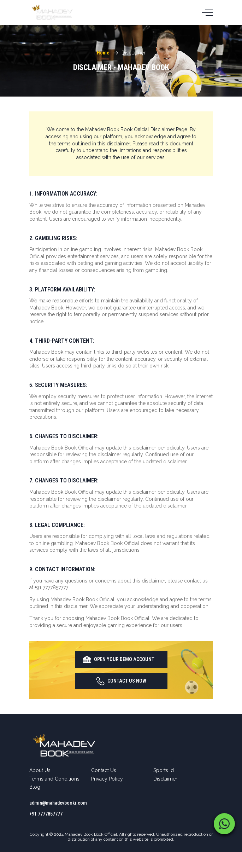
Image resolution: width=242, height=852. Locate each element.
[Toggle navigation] (207, 12)
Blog (34, 787)
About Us (40, 770)
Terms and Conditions (54, 779)
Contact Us (103, 770)
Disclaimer (165, 779)
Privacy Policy (107, 779)
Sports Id (163, 770)
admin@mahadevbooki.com (58, 803)
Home (103, 53)
